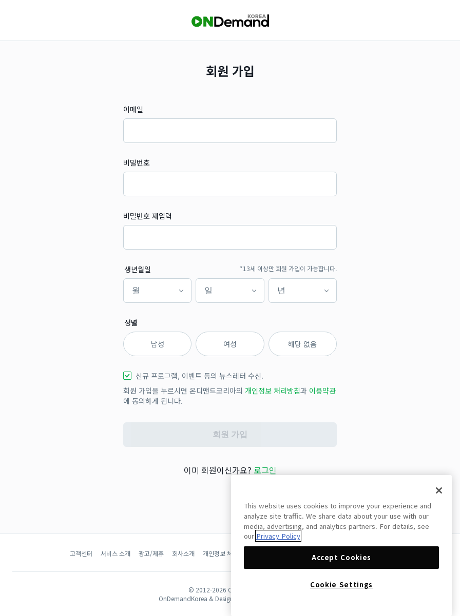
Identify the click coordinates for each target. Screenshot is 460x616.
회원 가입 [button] (230, 434)
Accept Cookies (341, 557)
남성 (157, 344)
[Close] (439, 490)
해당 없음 (302, 344)
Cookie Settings (341, 584)
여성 (230, 344)
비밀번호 (136, 162)
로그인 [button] (265, 470)
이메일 (133, 109)
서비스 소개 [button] (115, 553)
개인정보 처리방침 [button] (272, 390)
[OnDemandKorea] (230, 20)
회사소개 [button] (183, 553)
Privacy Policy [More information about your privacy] (278, 536)
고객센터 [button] (81, 553)
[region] (341, 545)
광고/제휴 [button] (151, 553)
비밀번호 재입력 (147, 216)
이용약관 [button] (322, 390)
